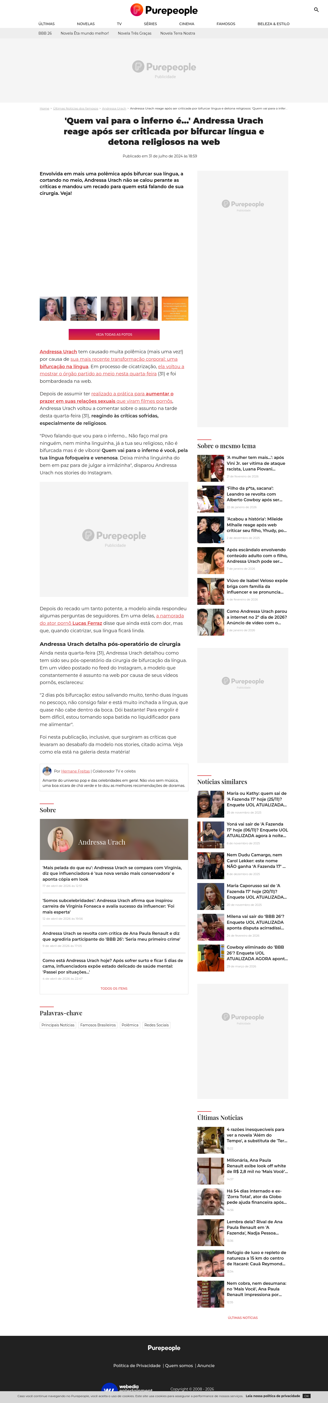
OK (306, 1396)
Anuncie (206, 1365)
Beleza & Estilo (274, 24)
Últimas (46, 24)
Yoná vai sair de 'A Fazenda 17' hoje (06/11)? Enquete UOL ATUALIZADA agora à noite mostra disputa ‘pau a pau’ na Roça (257, 836)
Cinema (186, 24)
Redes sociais (156, 1025)
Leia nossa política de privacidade (273, 1396)
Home (44, 108)
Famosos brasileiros (98, 1025)
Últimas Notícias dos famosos (75, 108)
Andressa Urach (114, 108)
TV (119, 24)
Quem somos (179, 1365)
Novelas (86, 24)
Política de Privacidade (137, 1365)
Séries (150, 24)
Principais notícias (58, 1025)
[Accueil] (164, 9)
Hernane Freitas (75, 771)
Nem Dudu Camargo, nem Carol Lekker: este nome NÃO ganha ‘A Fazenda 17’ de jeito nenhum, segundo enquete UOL (257, 866)
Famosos (226, 24)
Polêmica (130, 1025)
